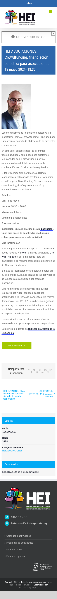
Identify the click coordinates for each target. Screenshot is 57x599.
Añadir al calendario (16, 345)
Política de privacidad (24, 585)
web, (23, 252)
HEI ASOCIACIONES (12, 450)
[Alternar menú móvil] (50, 11)
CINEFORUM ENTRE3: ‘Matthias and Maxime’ (41, 394)
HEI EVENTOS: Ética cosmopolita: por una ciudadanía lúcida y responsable (14, 395)
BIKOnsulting (24, 588)
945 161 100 (9, 256)
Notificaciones (14, 549)
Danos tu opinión (15, 556)
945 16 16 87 (19, 517)
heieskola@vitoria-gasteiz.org (29, 523)
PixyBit (34, 588)
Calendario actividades (18, 535)
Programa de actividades (19, 542)
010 (52, 252)
